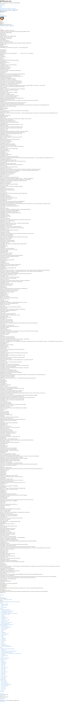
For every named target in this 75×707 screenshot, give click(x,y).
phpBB (5, 700)
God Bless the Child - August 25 (8, 10)
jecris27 (5, 11)
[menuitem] (1, 6)
